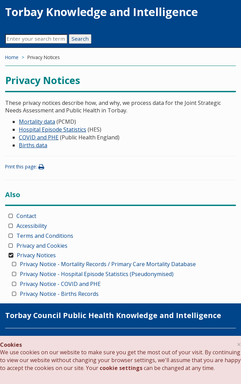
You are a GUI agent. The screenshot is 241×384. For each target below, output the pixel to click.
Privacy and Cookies (41, 245)
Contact (26, 216)
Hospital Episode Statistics (52, 129)
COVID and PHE (39, 137)
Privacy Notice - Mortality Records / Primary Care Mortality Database (108, 264)
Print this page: (25, 166)
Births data (33, 145)
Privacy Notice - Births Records (59, 294)
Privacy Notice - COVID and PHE (60, 284)
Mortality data (37, 121)
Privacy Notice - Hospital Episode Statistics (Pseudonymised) (97, 274)
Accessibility (31, 226)
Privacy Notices (36, 255)
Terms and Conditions (44, 235)
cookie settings (121, 368)
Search (80, 38)
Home (11, 57)
